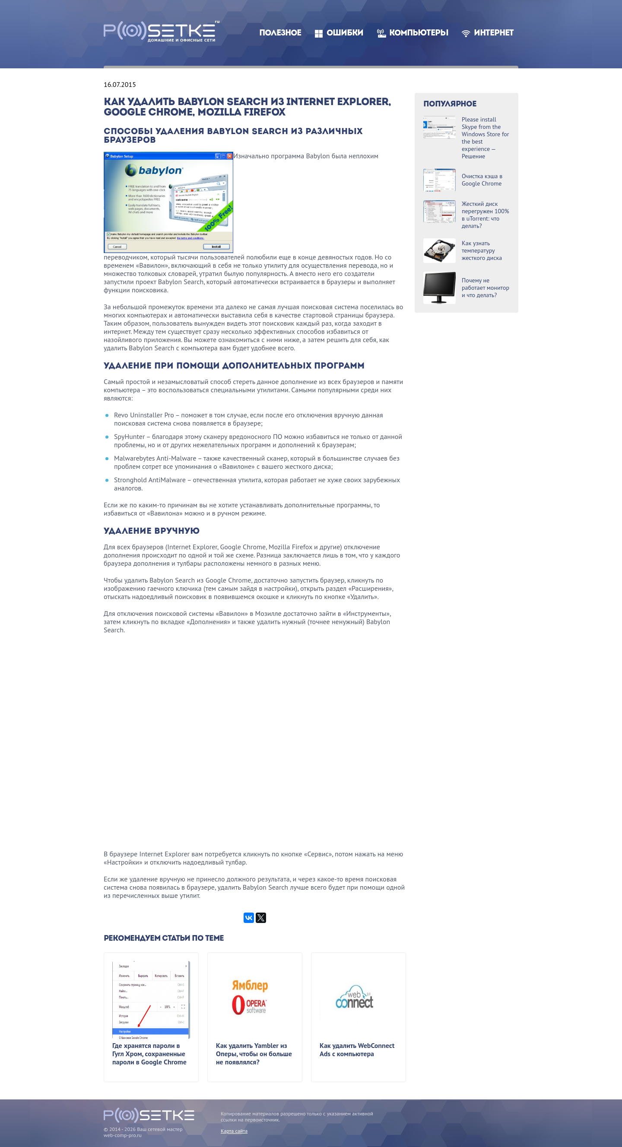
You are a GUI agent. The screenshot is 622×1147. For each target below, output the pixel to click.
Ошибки (345, 33)
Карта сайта (234, 1131)
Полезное (280, 33)
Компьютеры (418, 33)
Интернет (494, 33)
